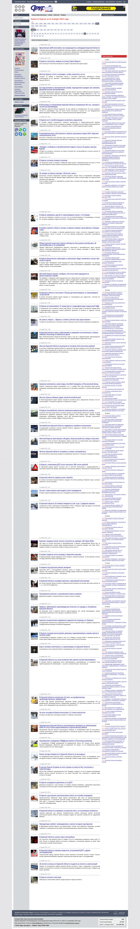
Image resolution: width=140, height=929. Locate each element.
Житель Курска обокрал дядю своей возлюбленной (60, 397)
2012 (57, 23)
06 (45, 33)
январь (33, 30)
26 (98, 33)
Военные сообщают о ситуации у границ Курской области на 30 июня (114, 409)
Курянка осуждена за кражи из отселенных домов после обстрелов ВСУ (113, 478)
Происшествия (19, 70)
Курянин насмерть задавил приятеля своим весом (112, 88)
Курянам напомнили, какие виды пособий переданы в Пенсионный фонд (68, 384)
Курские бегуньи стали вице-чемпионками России (112, 307)
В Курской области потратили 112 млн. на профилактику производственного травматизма (62, 698)
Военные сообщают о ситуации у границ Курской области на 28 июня (114, 559)
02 (34, 33)
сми (124, 1)
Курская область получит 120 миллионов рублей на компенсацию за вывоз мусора (114, 207)
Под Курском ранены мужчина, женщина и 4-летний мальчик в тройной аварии (114, 436)
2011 (53, 23)
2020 (89, 23)
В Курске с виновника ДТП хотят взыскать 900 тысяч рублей (63, 464)
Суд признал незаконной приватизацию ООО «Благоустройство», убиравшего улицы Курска (114, 621)
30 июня (107, 290)
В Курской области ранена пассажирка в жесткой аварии (111, 498)
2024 (36, 26)
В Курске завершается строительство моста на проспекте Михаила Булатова (112, 299)
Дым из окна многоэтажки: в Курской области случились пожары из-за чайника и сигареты (114, 695)
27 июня (107, 563)
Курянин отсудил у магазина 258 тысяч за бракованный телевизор (113, 690)
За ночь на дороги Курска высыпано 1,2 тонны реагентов (62, 712)
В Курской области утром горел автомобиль (57, 837)
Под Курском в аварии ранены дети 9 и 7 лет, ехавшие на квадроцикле (114, 166)
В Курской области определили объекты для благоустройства (113, 371)
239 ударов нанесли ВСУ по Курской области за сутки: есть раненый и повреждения (112, 551)
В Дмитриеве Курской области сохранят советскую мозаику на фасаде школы (114, 311)
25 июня (107, 724)
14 (66, 33)
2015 (69, 23)
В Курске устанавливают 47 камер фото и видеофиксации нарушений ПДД (69, 306)
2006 (32, 23)
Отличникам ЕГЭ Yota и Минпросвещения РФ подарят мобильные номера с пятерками (112, 79)
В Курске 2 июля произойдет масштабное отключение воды (112, 230)
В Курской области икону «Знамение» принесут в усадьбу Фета (113, 592)
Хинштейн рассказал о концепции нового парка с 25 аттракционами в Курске (114, 539)
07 (48, 33)
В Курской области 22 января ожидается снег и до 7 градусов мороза (67, 503)
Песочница (18, 84)
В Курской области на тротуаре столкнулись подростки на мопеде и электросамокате (113, 152)
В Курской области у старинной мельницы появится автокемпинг (113, 474)
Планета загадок (20, 78)
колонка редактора (98, 1)
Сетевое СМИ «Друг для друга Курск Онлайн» (29, 919)
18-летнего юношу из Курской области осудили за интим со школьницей (68, 864)
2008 (40, 23)
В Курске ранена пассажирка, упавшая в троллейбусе (112, 265)
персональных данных (72, 923)
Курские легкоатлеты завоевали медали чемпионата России (113, 75)
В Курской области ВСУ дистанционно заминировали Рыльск (113, 258)
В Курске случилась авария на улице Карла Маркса (59, 61)
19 (79, 33)
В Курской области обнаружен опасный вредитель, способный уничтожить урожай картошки (113, 426)
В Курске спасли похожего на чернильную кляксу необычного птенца (114, 746)
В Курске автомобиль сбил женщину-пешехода (112, 262)
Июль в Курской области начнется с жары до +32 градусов (114, 375)
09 (53, 33)
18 (77, 33)
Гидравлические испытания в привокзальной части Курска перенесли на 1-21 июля (114, 218)
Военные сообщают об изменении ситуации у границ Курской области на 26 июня (114, 720)
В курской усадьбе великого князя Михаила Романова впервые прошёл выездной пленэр (114, 627)
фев (38, 30)
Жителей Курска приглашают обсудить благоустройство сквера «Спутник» (69, 438)
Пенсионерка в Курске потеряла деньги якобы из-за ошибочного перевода (113, 110)
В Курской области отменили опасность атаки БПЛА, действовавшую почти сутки (114, 178)
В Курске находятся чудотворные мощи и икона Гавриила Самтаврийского (114, 523)
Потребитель (19, 76)
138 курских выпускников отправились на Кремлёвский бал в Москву (113, 704)
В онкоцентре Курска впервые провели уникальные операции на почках (113, 316)
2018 (81, 23)
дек (71, 30)
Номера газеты (19, 48)
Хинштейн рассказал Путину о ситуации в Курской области (113, 354)
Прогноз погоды (19, 93)
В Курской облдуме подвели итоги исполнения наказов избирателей (114, 350)
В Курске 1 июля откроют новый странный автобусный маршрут (113, 382)
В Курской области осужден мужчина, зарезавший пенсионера (64, 581)
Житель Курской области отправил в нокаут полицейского (62, 451)
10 (56, 33)
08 (50, 33)
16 (71, 33)
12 (61, 33)
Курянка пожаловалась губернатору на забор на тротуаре (112, 750)
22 (87, 33)
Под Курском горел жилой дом (114, 389)
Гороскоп (17, 89)
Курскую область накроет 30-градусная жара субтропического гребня (112, 506)
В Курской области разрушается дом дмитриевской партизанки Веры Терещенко (113, 597)
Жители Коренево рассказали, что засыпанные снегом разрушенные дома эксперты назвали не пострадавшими (114, 737)
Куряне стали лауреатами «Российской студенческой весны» (112, 535)
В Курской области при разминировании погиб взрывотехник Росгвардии (113, 254)
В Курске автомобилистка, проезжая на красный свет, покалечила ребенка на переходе (114, 67)
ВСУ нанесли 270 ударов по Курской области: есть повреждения (113, 708)
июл (55, 30)
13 (63, 33)
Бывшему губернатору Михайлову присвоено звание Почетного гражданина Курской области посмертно (114, 158)
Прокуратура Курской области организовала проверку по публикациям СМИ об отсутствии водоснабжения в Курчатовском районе (67, 726)
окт (65, 30)
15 (69, 33)
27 (32, 36)
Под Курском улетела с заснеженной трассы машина (60, 594)
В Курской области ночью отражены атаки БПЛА (111, 715)
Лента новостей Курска (39, 15)
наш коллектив (110, 1)
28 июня (107, 516)
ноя (68, 30)
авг (59, 30)
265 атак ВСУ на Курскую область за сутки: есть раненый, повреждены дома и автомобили (114, 277)
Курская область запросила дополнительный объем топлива (112, 486)
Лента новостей (107, 56)
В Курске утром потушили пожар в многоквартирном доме (114, 173)
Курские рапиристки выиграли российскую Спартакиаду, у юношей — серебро (114, 674)
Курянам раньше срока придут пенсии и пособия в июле (113, 451)
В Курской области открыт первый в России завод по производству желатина (20, 42)
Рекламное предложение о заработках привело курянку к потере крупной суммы (113, 686)
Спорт (16, 72)
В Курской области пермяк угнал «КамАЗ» (56, 477)
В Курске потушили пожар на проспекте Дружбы (112, 527)
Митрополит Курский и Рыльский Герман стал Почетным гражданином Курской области (113, 147)
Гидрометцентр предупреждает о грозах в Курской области (114, 580)
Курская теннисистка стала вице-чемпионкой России (114, 444)
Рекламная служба (20, 120)
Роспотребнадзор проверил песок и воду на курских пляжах (114, 577)
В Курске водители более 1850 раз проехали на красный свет (114, 269)
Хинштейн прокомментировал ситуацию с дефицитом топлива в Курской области (113, 84)
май (48, 30)
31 (42, 36)
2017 (77, 23)
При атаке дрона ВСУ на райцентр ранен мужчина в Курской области (114, 71)
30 (40, 36)
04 (40, 33)
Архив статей (19, 102)
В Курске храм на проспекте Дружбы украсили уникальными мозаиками (112, 421)
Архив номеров (20, 95)
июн (52, 30)
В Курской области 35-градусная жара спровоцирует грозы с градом (113, 123)
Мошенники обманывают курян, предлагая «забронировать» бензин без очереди (114, 665)
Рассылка (18, 21)
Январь (63, 15)
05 (42, 33)
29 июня (107, 413)
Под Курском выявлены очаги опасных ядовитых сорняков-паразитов (114, 652)
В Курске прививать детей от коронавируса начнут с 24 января (64, 215)
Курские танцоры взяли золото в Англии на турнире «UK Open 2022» (66, 541)
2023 (32, 26)
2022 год (56, 15)
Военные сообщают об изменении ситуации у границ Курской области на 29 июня (114, 511)
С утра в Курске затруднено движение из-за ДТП (112, 711)
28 (34, 36)
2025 (40, 26)
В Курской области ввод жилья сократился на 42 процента (113, 379)
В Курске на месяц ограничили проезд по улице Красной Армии (113, 203)
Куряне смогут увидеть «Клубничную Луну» (110, 502)
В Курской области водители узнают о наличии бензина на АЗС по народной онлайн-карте (113, 212)
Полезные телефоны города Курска (21, 115)
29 (37, 36)
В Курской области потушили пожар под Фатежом (112, 440)
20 (82, 33)
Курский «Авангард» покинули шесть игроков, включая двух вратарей (114, 192)
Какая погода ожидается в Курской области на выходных (62, 754)
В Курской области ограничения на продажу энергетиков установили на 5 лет (114, 133)
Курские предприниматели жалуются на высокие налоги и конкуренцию (111, 128)
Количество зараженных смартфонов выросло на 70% (111, 638)
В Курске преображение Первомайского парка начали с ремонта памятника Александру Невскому (112, 611)
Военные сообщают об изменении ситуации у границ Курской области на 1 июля (114, 286)
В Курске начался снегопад (50, 877)
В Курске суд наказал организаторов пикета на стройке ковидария (65, 795)
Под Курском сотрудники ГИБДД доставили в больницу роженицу (65, 741)
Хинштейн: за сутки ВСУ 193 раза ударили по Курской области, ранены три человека (114, 602)
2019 (85, 23)
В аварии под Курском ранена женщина (55, 567)
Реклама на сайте (108, 15)
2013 (61, 23)
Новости (17, 68)
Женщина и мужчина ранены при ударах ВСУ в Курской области (114, 641)
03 (37, 33)
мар (41, 30)
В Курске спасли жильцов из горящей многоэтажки (112, 92)
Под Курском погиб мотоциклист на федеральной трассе (113, 459)
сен (62, 30)
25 (95, 33)
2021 (93, 23)
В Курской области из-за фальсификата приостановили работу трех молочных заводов (114, 249)
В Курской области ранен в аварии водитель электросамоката (114, 753)
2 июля (107, 59)
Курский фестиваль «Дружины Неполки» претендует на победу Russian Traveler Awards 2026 (113, 240)
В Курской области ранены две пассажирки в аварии (113, 339)
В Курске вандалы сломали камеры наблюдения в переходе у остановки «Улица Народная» (112, 294)
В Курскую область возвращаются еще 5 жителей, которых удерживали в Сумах (114, 585)
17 (74, 33)
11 (58, 33)
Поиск (16, 15)
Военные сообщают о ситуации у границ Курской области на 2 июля (114, 185)
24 (92, 33)
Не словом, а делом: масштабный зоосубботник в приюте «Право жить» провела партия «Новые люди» (114, 431)
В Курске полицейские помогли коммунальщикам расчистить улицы (66, 410)
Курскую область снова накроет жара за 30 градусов (113, 645)
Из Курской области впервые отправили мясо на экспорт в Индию (113, 114)
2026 (44, 26)
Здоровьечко (19, 80)
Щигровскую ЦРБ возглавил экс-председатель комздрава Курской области (69, 48)
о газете (88, 1)
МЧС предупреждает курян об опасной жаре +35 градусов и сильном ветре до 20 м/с (114, 105)
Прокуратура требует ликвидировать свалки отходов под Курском (66, 824)
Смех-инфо (18, 91)
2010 (49, 23)
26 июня (107, 606)
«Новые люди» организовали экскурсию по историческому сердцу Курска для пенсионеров (113, 657)
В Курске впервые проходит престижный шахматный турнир (112, 661)
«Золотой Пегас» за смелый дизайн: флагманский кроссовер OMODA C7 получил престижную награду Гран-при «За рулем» (112, 633)
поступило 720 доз (66, 217)
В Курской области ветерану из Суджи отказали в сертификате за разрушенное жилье (113, 742)
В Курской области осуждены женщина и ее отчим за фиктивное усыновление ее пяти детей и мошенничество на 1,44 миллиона (112, 326)
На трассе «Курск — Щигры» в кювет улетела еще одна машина (64, 319)
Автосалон (18, 74)
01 (32, 33)
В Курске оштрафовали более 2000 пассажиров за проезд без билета (114, 162)
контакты (119, 1)
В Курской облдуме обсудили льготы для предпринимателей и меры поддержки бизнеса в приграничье (114, 332)
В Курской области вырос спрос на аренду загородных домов (114, 682)
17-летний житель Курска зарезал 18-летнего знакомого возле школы (114, 272)
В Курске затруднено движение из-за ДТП (55, 782)
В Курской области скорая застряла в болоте (111, 395)
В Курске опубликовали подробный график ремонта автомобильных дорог (111, 491)
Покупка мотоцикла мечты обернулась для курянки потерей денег (114, 368)
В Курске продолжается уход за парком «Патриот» (113, 531)
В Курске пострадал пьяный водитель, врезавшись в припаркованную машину (112, 455)
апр (45, 30)
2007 (36, 23)
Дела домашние (20, 82)
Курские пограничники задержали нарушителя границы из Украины (66, 620)
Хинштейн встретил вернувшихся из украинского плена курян (114, 547)
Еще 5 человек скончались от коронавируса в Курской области (64, 647)
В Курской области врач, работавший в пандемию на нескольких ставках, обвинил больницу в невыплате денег (68, 333)
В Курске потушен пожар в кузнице (53, 160)
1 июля (107, 189)
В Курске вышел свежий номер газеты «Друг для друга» (113, 406)
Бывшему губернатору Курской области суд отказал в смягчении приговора (113, 223)
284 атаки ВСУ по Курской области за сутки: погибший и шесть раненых (114, 170)
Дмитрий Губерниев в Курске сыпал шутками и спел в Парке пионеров (112, 119)
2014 (65, 23)
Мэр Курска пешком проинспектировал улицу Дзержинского (114, 399)
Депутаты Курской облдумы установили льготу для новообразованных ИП (112, 141)
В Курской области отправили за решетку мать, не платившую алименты (68, 810)
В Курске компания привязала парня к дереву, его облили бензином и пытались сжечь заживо (114, 97)
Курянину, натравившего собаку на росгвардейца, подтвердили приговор (114, 699)
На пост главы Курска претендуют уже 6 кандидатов (60, 490)
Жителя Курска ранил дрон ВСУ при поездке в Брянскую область (113, 346)
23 (90, 33)
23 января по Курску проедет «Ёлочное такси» (57, 173)
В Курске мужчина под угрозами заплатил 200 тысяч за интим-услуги (113, 227)
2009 (44, 23)
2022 (97, 23)
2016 (73, 23)
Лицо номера (19, 86)
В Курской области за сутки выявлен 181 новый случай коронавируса (67, 660)
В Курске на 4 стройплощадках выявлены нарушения (60, 120)
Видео (17, 27)
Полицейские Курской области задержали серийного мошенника (65, 425)
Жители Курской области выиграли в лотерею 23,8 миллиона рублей (67, 346)
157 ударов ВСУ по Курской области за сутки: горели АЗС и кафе (113, 402)
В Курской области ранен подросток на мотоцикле (111, 416)
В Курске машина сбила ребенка (115, 726)
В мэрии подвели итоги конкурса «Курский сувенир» (60, 554)
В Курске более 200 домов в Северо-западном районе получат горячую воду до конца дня (112, 235)
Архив (50, 15)
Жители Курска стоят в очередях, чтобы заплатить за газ (62, 74)
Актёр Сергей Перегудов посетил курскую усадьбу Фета (114, 729)
